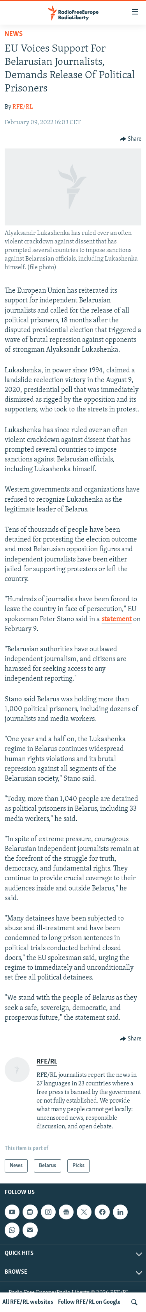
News (14, 34)
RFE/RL (22, 107)
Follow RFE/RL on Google (89, 1302)
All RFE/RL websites (27, 1302)
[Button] (131, 139)
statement (117, 619)
